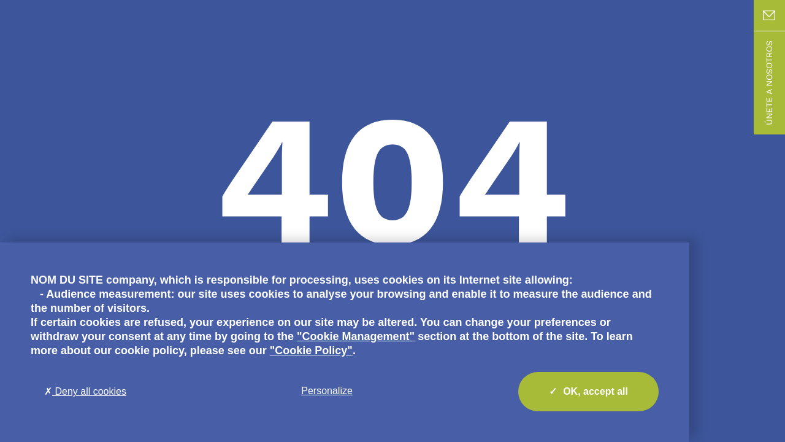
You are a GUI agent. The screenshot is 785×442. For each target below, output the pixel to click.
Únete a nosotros (769, 83)
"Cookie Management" (356, 336)
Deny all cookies (85, 391)
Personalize (327, 391)
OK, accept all (588, 391)
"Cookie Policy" (311, 350)
